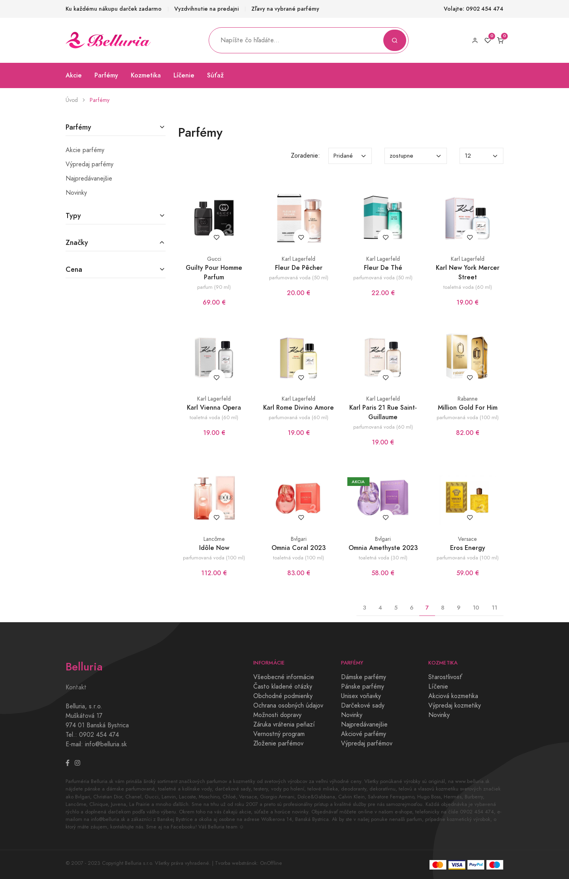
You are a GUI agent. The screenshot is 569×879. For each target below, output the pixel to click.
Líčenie (183, 75)
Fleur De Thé (383, 267)
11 (494, 607)
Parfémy (106, 75)
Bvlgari (299, 539)
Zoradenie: (305, 155)
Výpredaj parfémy (89, 164)
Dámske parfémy (363, 677)
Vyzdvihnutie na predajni (206, 9)
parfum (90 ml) (214, 287)
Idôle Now (214, 547)
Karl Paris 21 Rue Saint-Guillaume (383, 412)
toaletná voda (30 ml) (383, 557)
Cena (74, 269)
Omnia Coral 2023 (298, 547)
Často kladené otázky (282, 686)
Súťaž (215, 75)
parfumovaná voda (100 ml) (468, 417)
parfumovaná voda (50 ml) (298, 277)
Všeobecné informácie (283, 677)
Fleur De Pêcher (298, 267)
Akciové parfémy (363, 734)
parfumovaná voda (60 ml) (298, 417)
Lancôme (214, 539)
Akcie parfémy (85, 150)
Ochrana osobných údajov (288, 705)
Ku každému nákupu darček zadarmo (114, 9)
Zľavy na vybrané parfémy (285, 9)
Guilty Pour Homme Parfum (214, 272)
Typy (73, 215)
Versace (467, 539)
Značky (77, 242)
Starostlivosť (445, 677)
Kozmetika (146, 75)
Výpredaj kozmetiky (454, 705)
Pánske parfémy (362, 686)
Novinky (76, 192)
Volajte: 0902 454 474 (473, 9)
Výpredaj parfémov (366, 743)
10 (476, 607)
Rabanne (468, 399)
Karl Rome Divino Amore (298, 407)
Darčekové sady (362, 705)
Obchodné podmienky (283, 696)
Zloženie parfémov (278, 743)
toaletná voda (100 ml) (298, 557)
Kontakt (76, 687)
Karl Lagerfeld (298, 259)
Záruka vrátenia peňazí (284, 724)
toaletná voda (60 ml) (467, 287)
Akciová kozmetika (453, 696)
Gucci (214, 259)
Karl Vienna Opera (214, 407)
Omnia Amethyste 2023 (383, 547)
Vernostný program (279, 734)
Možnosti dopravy (277, 715)
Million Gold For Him (467, 407)
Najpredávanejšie (89, 178)
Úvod (72, 100)
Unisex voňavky (361, 696)
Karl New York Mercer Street (467, 272)
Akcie (74, 75)
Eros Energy (467, 547)
